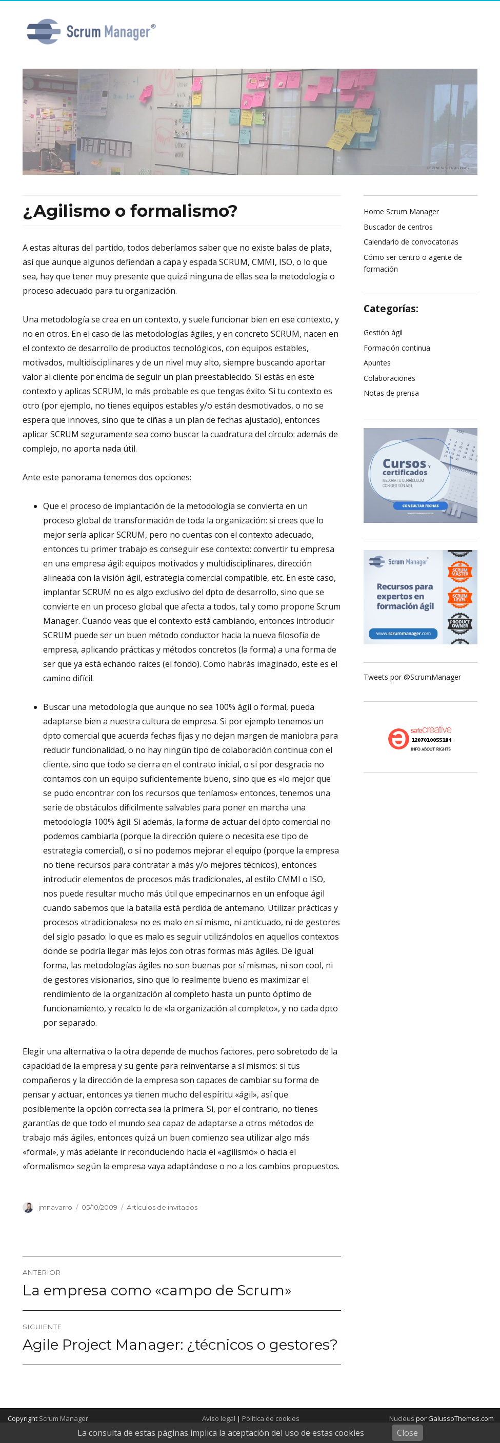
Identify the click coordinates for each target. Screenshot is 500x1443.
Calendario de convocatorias (411, 242)
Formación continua (397, 348)
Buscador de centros (398, 227)
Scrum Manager (63, 1418)
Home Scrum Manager (401, 211)
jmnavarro (55, 1207)
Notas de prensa (391, 393)
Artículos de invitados (162, 1207)
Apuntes (377, 363)
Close (407, 1432)
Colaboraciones (389, 378)
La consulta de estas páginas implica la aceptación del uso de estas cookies (220, 1432)
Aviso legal (218, 1418)
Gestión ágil (383, 332)
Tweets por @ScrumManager (412, 677)
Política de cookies (270, 1418)
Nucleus (401, 1418)
